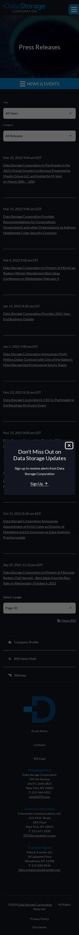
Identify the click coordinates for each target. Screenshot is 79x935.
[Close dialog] (69, 445)
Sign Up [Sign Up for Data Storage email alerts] (37, 483)
